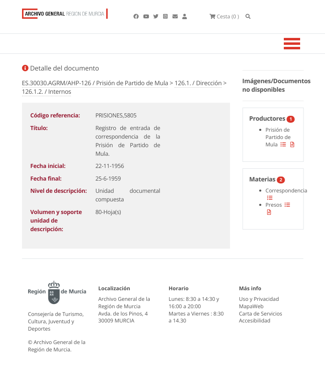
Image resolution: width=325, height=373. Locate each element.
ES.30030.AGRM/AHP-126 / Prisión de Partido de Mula (95, 83)
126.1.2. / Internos (46, 92)
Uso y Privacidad (259, 298)
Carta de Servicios (260, 313)
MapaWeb (251, 306)
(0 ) (224, 16)
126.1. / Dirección (198, 83)
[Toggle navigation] (302, 43)
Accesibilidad (254, 320)
